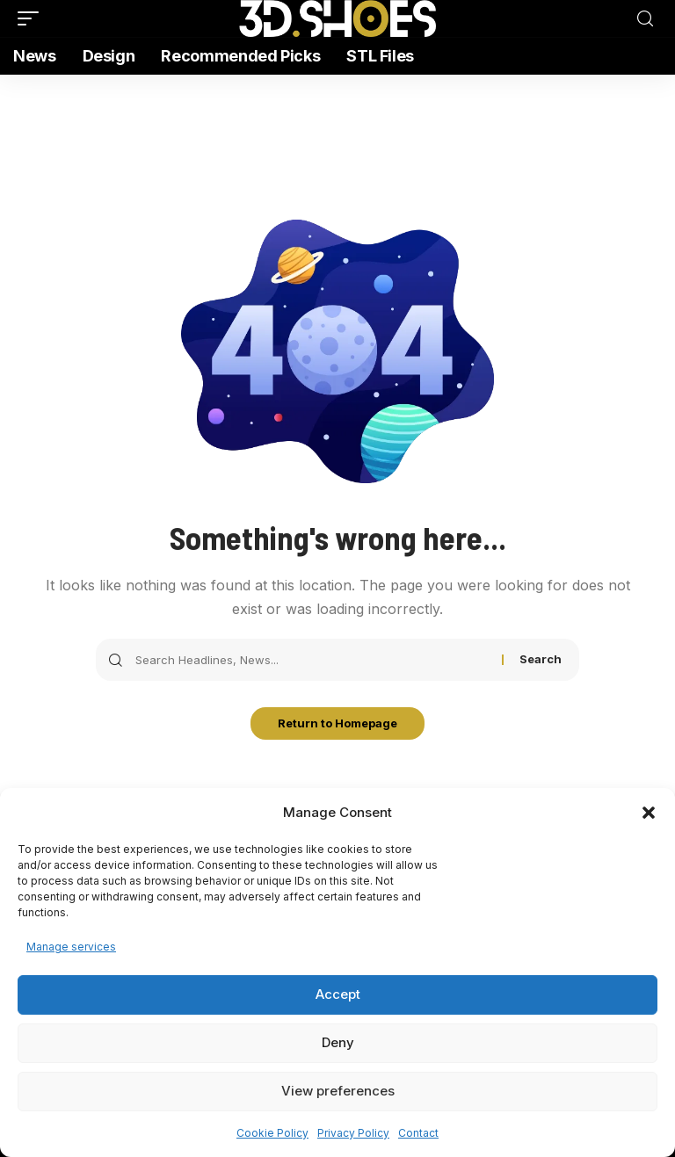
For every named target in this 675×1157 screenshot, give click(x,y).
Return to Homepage (337, 725)
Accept (338, 994)
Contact (418, 1132)
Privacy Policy (353, 1132)
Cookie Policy (272, 1132)
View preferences (338, 1090)
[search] (645, 19)
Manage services (71, 946)
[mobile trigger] (32, 18)
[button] (648, 812)
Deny (338, 1042)
